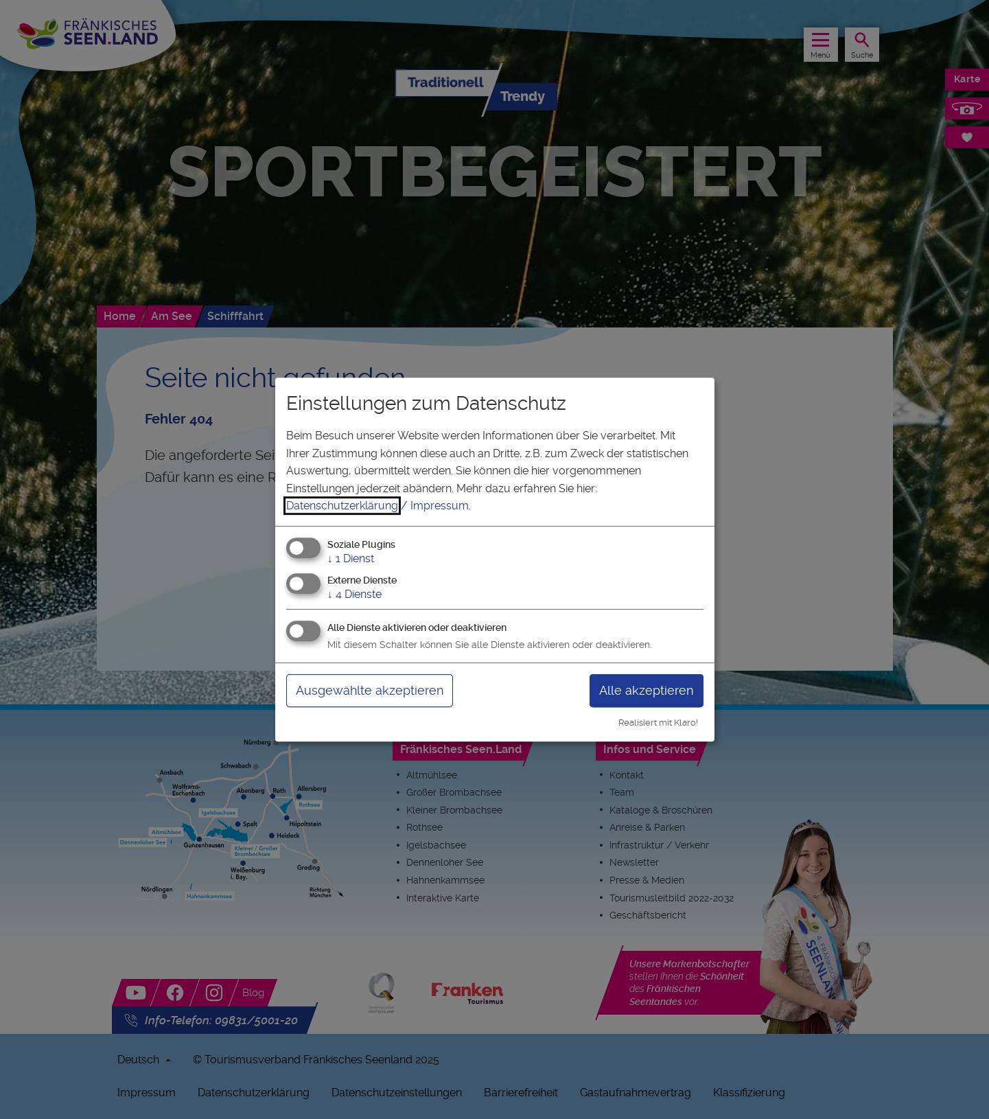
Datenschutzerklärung (342, 505)
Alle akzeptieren (646, 690)
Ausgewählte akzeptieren (369, 690)
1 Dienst (350, 558)
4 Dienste (354, 594)
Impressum (439, 505)
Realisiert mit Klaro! (658, 722)
